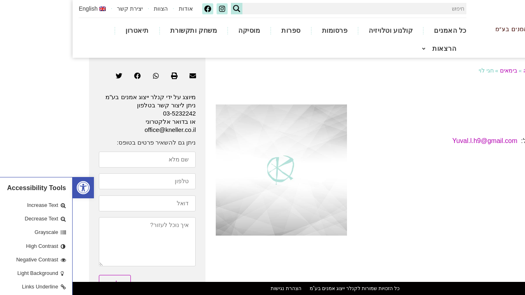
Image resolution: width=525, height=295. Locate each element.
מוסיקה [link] (176, 29)
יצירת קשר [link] (57, 8)
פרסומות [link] (262, 29)
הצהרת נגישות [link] (213, 288)
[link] (10, 187)
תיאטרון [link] (64, 29)
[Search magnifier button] (164, 8)
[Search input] (284, 8)
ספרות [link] (218, 29)
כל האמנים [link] (377, 29)
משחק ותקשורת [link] (121, 29)
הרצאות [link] (368, 47)
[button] (120, 57)
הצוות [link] (88, 8)
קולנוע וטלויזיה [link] (318, 29)
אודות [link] (113, 8)
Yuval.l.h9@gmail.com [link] (412, 122)
